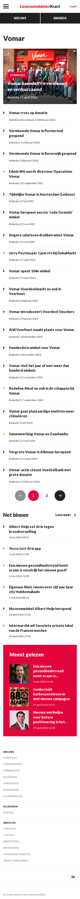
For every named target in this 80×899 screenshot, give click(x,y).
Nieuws (20, 18)
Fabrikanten (11, 770)
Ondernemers (12, 764)
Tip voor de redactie (17, 854)
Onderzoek (11, 783)
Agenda (8, 812)
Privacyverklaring (16, 860)
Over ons (9, 828)
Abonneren (11, 847)
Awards (60, 18)
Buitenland (11, 789)
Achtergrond (12, 796)
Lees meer (66, 515)
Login (73, 6)
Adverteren (11, 841)
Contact (9, 834)
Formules (10, 757)
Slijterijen (10, 776)
